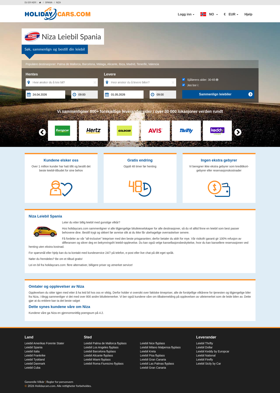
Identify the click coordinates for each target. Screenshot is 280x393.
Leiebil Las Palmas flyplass (157, 363)
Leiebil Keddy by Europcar (212, 351)
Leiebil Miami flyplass (97, 359)
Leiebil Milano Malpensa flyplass (160, 347)
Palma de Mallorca (69, 64)
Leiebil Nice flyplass (152, 343)
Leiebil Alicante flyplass (98, 355)
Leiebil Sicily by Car (208, 363)
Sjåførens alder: (200, 79)
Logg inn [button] (186, 14)
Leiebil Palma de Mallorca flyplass (105, 343)
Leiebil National (206, 355)
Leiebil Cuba (32, 367)
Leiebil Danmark (35, 363)
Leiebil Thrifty (204, 343)
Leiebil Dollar (204, 347)
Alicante (112, 64)
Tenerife (142, 64)
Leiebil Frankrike (35, 355)
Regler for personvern (59, 381)
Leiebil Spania (34, 347)
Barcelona (88, 64)
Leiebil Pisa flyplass (152, 355)
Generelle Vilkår (35, 381)
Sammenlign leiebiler (225, 94)
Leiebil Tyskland (35, 359)
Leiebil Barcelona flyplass (100, 351)
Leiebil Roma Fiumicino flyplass (103, 363)
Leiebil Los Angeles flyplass (101, 347)
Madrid (131, 64)
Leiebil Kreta (148, 351)
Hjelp (248, 14)
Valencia (153, 64)
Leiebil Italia (32, 351)
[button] (209, 14)
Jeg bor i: (190, 85)
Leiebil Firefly (204, 359)
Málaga (101, 64)
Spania (48, 2)
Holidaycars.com (45, 386)
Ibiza (122, 64)
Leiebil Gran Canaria (153, 359)
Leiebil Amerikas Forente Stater (44, 343)
